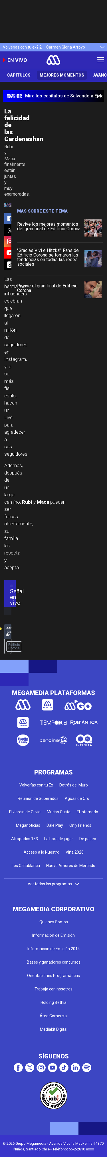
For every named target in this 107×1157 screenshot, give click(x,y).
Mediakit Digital (53, 1029)
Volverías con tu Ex (36, 785)
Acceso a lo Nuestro (41, 852)
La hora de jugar (58, 838)
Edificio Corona (14, 646)
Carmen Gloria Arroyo (65, 47)
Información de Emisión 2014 (53, 948)
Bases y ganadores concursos (53, 962)
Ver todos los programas (54, 884)
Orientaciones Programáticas (53, 975)
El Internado (87, 812)
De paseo (87, 838)
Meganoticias (28, 825)
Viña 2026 (75, 852)
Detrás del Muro (73, 785)
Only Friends (80, 825)
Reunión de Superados (38, 798)
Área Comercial (54, 1016)
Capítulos (19, 75)
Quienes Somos (53, 922)
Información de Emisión (53, 935)
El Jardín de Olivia (25, 812)
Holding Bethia (53, 1002)
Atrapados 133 (24, 838)
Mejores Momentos (62, 75)
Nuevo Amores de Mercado (70, 865)
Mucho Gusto (58, 812)
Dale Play (55, 825)
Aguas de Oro (77, 798)
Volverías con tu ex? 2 (22, 47)
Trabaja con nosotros (53, 989)
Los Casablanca (26, 865)
